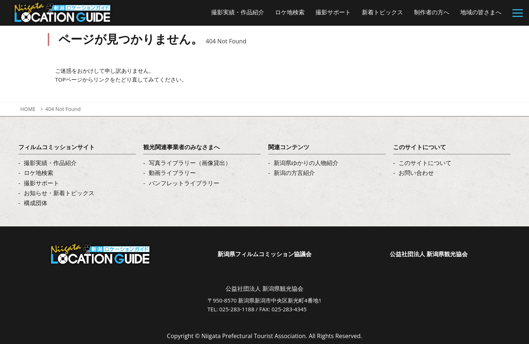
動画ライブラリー (172, 173)
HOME (28, 108)
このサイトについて (425, 163)
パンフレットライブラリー (184, 183)
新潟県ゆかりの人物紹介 (306, 163)
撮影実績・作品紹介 (50, 163)
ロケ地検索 (38, 173)
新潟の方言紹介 (294, 173)
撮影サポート (41, 183)
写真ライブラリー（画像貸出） (190, 163)
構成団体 (35, 203)
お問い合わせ (416, 173)
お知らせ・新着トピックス (59, 193)
